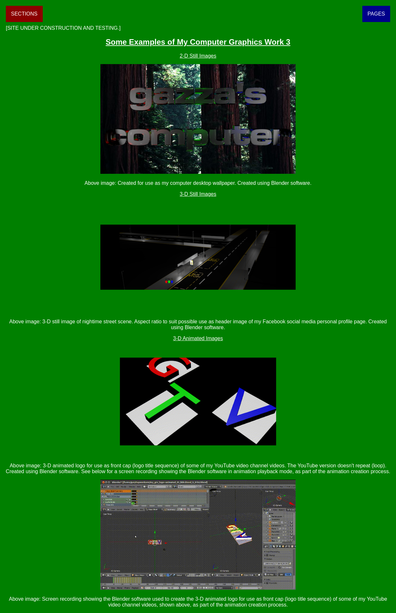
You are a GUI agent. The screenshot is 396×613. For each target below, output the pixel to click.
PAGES (376, 14)
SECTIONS (24, 14)
